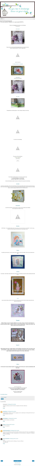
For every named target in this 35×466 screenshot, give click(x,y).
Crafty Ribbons (18, 157)
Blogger (19, 464)
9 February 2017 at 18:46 (12, 404)
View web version (17, 462)
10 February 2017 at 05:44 (11, 411)
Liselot (18, 96)
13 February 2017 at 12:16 (10, 424)
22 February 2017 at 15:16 (13, 438)
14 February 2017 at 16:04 (14, 430)
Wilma (17, 364)
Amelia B (18, 77)
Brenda (17, 226)
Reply (4, 408)
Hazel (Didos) (5, 418)
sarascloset (5, 411)
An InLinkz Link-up (4, 394)
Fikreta (4, 424)
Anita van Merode (6, 438)
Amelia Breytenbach (6, 430)
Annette (17, 183)
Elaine (17, 250)
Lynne (18, 298)
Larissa (17, 271)
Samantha (18, 205)
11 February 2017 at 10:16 (12, 418)
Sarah (17, 320)
